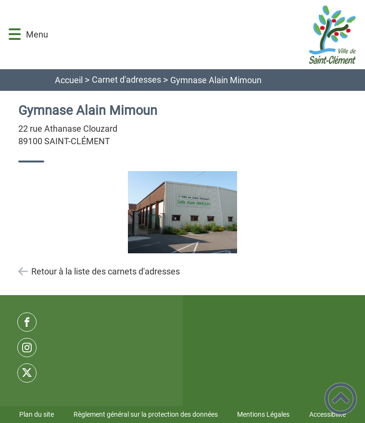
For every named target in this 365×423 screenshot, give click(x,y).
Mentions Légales (263, 414)
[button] (15, 34)
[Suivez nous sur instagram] (27, 347)
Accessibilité (327, 414)
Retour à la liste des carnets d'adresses (105, 271)
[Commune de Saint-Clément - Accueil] (205, 34)
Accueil (69, 80)
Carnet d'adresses (126, 80)
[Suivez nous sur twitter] (27, 373)
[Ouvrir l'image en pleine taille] (183, 213)
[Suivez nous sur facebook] (27, 322)
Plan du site (36, 414)
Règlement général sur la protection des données (146, 414)
